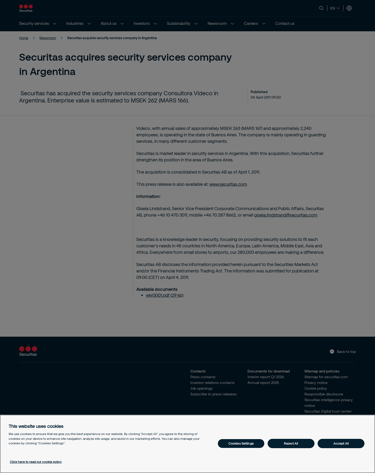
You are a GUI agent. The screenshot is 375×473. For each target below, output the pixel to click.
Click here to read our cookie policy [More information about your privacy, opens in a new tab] (36, 462)
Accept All (341, 443)
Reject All (291, 443)
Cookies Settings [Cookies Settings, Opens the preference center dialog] (241, 443)
